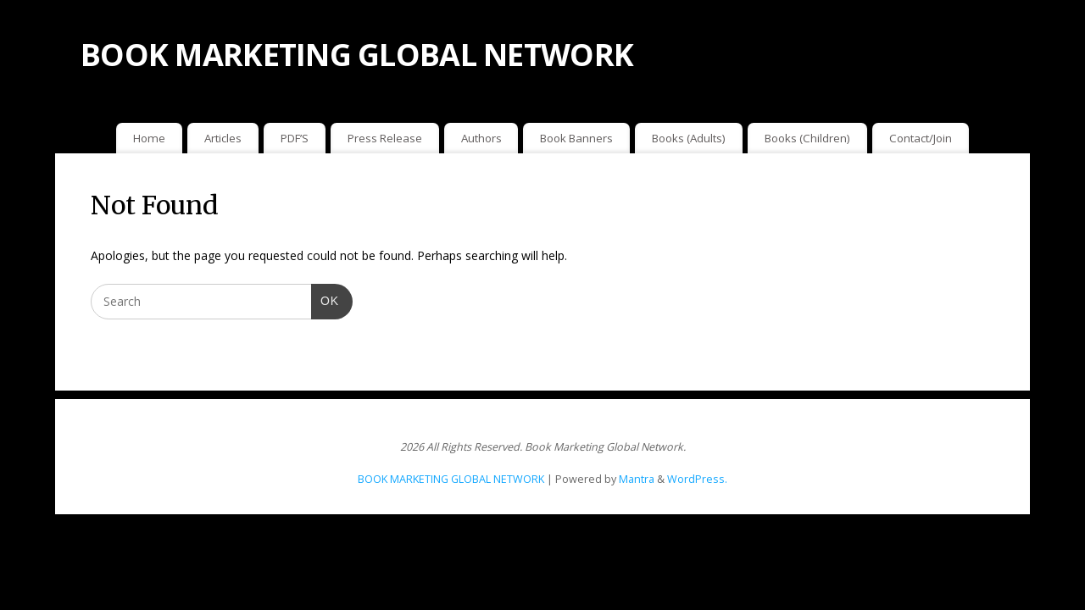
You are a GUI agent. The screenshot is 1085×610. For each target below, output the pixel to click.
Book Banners (576, 138)
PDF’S (295, 138)
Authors (481, 138)
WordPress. (697, 479)
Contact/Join (920, 138)
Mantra (636, 479)
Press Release (385, 138)
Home (149, 138)
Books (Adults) (689, 138)
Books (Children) (807, 138)
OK (325, 299)
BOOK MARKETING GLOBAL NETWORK (357, 54)
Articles (223, 138)
